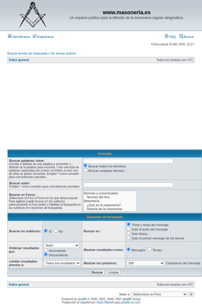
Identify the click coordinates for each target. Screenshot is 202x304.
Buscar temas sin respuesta (27, 53)
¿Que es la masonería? (110, 205)
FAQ (170, 37)
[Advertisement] (97, 107)
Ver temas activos (63, 53)
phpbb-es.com (131, 302)
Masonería (110, 201)
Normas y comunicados (110, 193)
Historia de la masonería (110, 209)
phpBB (82, 299)
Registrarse (43, 37)
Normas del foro (110, 197)
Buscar (187, 37)
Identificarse (19, 37)
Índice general (19, 60)
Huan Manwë (105, 302)
